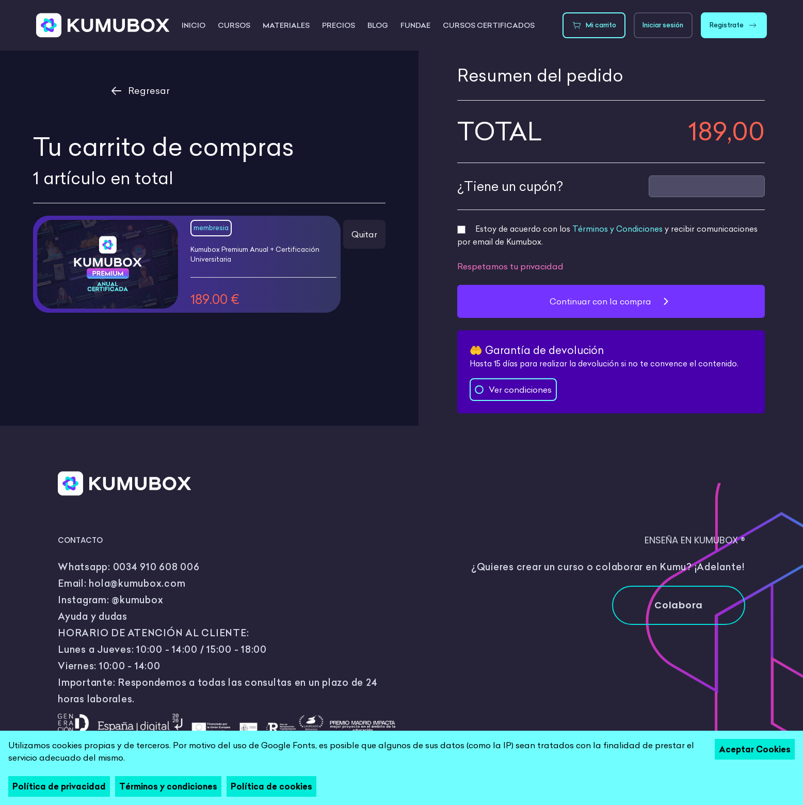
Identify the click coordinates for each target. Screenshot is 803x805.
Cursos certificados (489, 25)
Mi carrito (594, 25)
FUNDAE (415, 25)
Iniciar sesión (663, 25)
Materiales (286, 25)
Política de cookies (271, 786)
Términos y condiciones (168, 786)
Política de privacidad (59, 786)
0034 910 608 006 (156, 567)
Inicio (193, 25)
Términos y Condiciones (617, 229)
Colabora (678, 605)
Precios (338, 25)
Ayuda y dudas (92, 616)
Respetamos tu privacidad (510, 266)
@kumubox (137, 600)
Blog (377, 25)
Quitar (364, 234)
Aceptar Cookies (755, 749)
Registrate (734, 25)
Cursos (234, 25)
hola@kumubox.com (137, 583)
